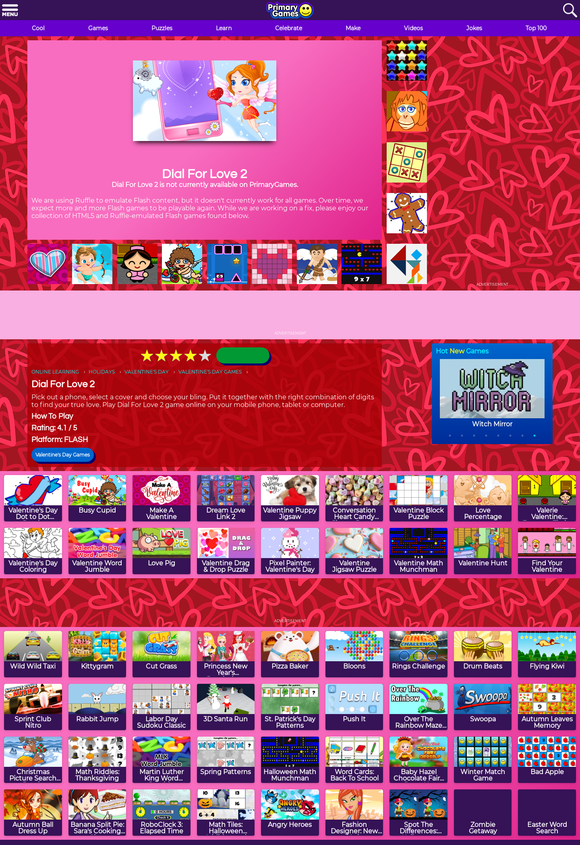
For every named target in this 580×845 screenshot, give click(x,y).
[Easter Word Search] (547, 812)
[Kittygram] (97, 654)
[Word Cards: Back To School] (354, 760)
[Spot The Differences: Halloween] (418, 812)
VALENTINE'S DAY (146, 372)
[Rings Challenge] (418, 654)
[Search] (569, 11)
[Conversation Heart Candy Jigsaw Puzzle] (354, 498)
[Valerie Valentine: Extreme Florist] (547, 498)
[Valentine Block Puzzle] (418, 498)
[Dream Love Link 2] (226, 498)
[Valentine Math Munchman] (418, 551)
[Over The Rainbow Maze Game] (418, 707)
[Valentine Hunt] (483, 551)
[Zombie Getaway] (483, 812)
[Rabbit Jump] (97, 707)
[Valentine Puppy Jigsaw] (290, 498)
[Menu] (10, 11)
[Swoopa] (483, 707)
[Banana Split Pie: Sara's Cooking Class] (97, 812)
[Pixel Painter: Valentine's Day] (290, 551)
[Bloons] (354, 654)
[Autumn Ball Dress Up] (33, 812)
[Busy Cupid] (97, 498)
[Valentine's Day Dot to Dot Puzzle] (33, 498)
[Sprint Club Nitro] (33, 707)
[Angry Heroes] (290, 812)
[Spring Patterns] (226, 760)
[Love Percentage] (483, 498)
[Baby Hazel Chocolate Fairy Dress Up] (418, 760)
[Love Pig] (162, 551)
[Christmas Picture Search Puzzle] (33, 760)
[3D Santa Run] (226, 707)
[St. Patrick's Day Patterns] (290, 707)
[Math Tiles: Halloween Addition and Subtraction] (226, 812)
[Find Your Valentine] (547, 551)
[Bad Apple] (547, 760)
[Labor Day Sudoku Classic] (162, 707)
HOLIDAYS (102, 372)
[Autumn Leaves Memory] (547, 707)
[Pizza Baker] (290, 654)
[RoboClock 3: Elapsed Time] (162, 812)
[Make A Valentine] (162, 498)
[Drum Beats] (483, 654)
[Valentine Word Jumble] (97, 551)
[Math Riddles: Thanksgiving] (97, 760)
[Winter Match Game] (483, 760)
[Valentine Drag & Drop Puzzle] (226, 551)
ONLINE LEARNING (55, 372)
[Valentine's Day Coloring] (33, 551)
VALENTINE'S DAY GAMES (210, 372)
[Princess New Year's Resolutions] (226, 654)
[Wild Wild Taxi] (33, 654)
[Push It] (354, 707)
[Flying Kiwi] (547, 654)
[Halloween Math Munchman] (290, 760)
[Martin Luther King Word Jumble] (162, 760)
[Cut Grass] (162, 654)
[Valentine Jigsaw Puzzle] (354, 551)
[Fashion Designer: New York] (354, 812)
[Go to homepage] (290, 11)
